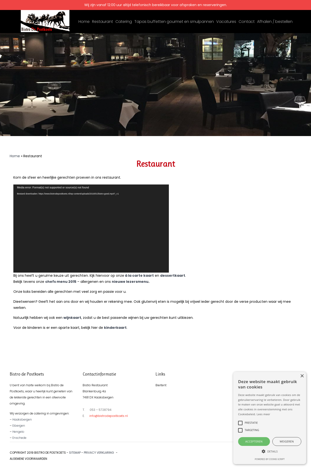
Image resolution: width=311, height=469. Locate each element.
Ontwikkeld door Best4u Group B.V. (273, 453)
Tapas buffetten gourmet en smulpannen (174, 21)
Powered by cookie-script (270, 459)
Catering (123, 21)
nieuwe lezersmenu (130, 281)
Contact (247, 21)
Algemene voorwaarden (28, 459)
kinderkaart (115, 327)
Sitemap (75, 453)
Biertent (161, 385)
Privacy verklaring (99, 453)
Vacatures (226, 21)
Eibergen (18, 425)
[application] (91, 228)
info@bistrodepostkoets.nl (108, 416)
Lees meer (263, 414)
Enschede (19, 438)
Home (84, 21)
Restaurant (102, 21)
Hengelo (18, 432)
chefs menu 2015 (60, 281)
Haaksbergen (22, 419)
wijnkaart (72, 317)
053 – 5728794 (101, 410)
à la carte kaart (139, 275)
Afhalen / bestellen (275, 21)
